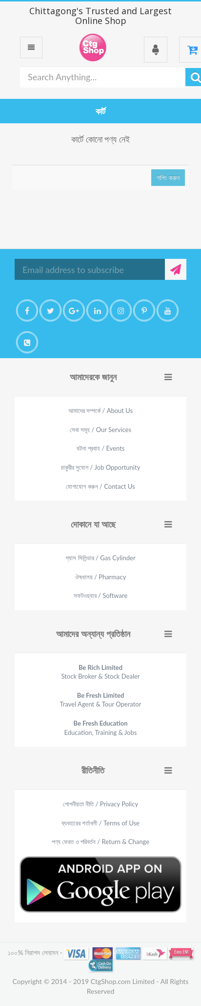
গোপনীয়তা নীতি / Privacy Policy (100, 804)
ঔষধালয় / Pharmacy (100, 577)
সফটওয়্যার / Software (101, 595)
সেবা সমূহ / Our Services (100, 430)
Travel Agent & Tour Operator (100, 700)
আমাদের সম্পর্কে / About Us (100, 410)
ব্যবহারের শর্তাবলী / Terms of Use (100, 823)
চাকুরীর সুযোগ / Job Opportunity (101, 467)
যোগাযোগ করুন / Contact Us (100, 486)
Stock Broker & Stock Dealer (100, 672)
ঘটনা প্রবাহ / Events (101, 448)
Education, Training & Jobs (100, 727)
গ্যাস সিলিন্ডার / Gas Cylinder (100, 558)
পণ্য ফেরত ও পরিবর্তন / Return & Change (100, 842)
